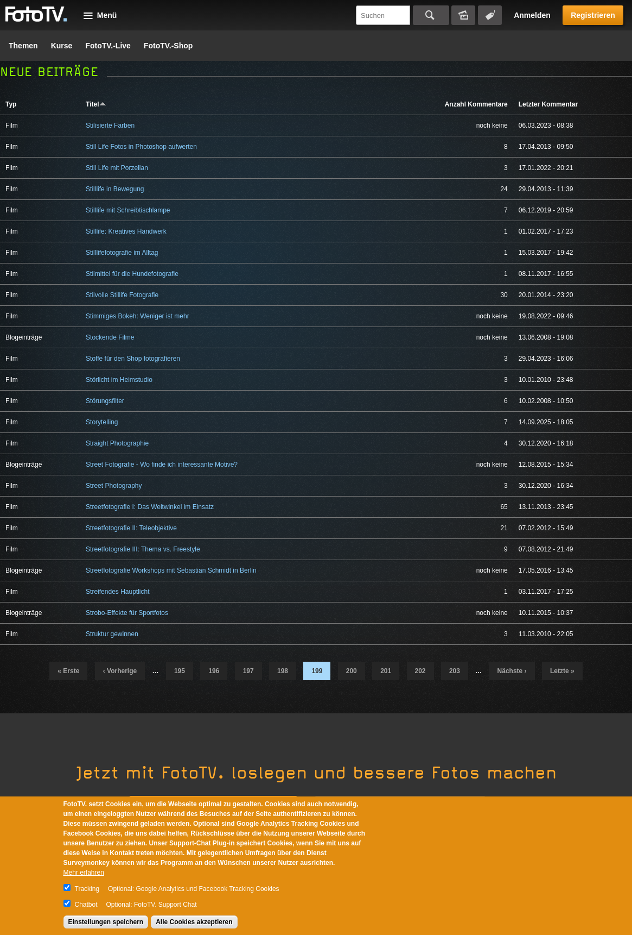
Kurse (62, 45)
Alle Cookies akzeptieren (194, 922)
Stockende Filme (110, 337)
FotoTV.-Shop (168, 45)
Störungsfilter (105, 401)
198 (282, 671)
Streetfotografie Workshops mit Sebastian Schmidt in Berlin (171, 570)
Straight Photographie (117, 443)
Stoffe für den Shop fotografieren (133, 358)
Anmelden (532, 15)
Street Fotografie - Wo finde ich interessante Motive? (162, 464)
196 (213, 671)
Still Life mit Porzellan (117, 168)
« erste (68, 671)
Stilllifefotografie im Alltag (122, 252)
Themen (23, 45)
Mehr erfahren (83, 872)
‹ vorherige (120, 671)
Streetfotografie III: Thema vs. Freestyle (143, 549)
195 (179, 671)
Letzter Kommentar (548, 104)
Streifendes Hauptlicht (117, 591)
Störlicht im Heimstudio (119, 380)
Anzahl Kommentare (476, 104)
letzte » (562, 671)
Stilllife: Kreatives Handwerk (126, 231)
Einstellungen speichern (106, 922)
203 (454, 671)
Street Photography (114, 486)
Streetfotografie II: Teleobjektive (131, 528)
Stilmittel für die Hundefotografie (132, 274)
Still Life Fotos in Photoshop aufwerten (141, 146)
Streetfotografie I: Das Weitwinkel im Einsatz (150, 507)
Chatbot (86, 904)
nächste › (512, 671)
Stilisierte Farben (110, 125)
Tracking (87, 889)
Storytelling (102, 422)
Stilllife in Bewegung (115, 189)
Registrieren (593, 15)
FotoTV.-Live (108, 45)
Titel (96, 104)
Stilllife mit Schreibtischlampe (128, 210)
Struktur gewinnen (112, 634)
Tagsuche (490, 15)
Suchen (431, 15)
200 (351, 671)
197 (248, 671)
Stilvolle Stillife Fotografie (122, 295)
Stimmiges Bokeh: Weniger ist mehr (137, 316)
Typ (10, 104)
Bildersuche (463, 15)
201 (385, 671)
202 (420, 671)
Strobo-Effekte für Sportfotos (127, 613)
